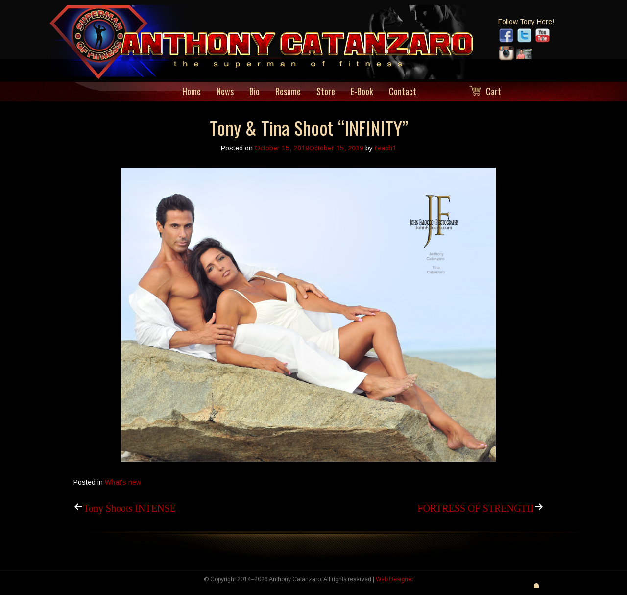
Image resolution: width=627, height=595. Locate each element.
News (225, 91)
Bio (254, 91)
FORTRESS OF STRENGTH (475, 507)
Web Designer (394, 579)
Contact (402, 91)
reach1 (385, 148)
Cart (493, 91)
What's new (123, 482)
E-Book (362, 91)
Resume (288, 91)
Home (191, 91)
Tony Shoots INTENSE (129, 507)
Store (325, 91)
